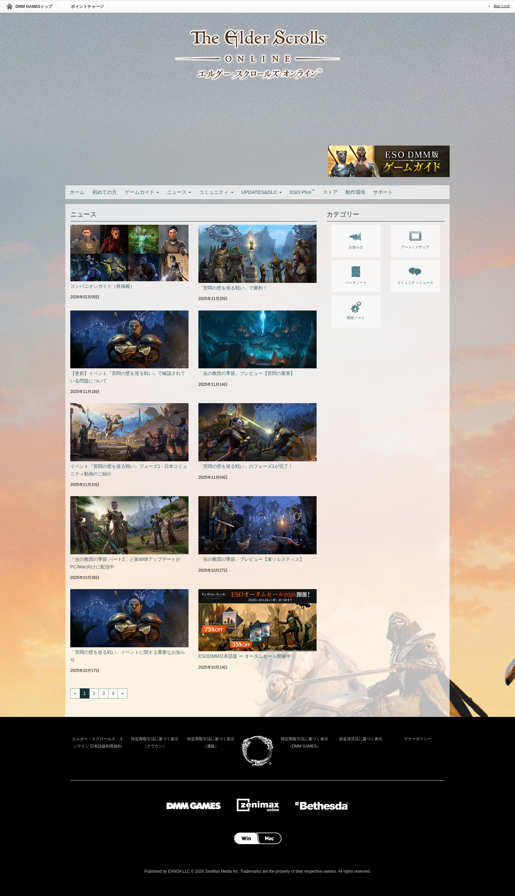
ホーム (77, 192)
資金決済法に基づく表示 (360, 739)
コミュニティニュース (415, 274)
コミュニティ (216, 192)
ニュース (179, 192)
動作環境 (355, 192)
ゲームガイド (142, 192)
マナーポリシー (418, 739)
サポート (383, 192)
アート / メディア (415, 238)
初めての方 (502, 6)
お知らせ (356, 238)
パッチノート (356, 274)
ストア (330, 192)
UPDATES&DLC (261, 192)
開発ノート (356, 309)
